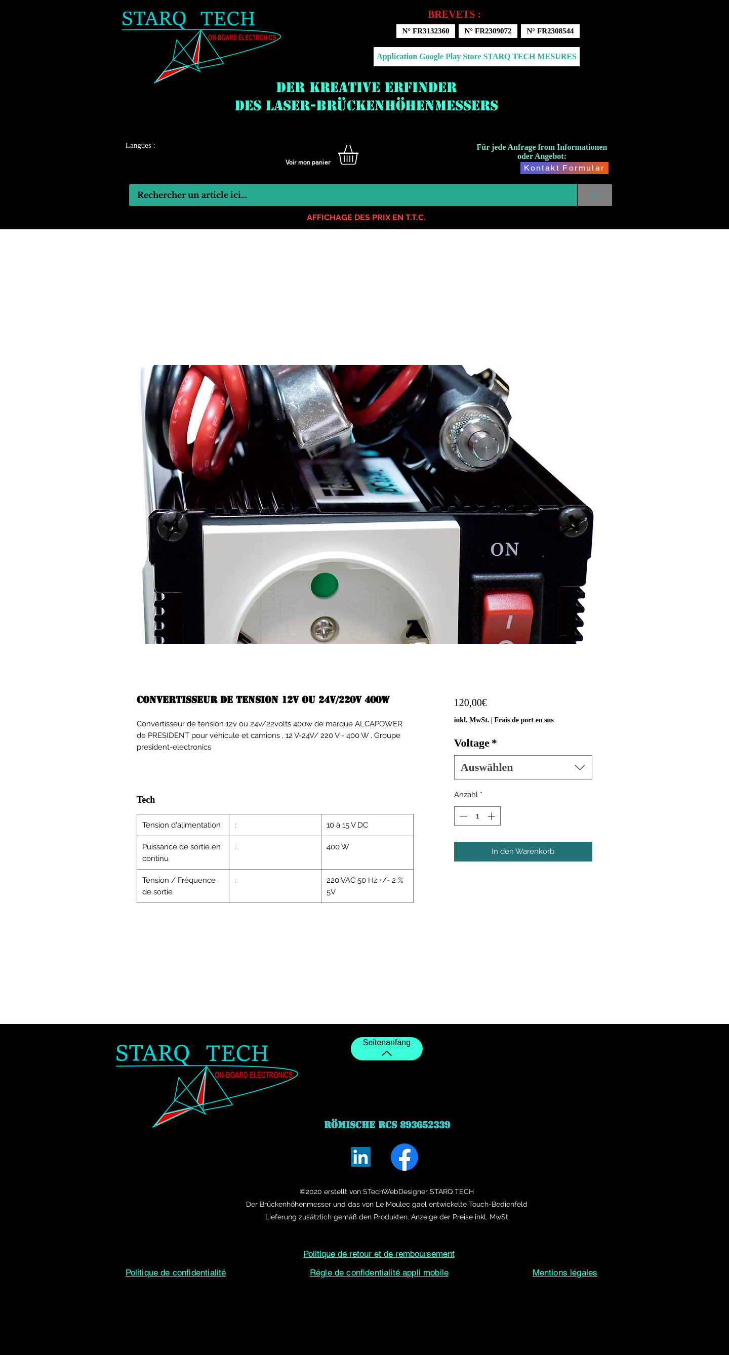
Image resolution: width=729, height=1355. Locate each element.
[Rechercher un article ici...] (346, 195)
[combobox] (523, 767)
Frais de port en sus (523, 720)
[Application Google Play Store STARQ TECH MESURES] (476, 57)
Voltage (475, 742)
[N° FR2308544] (550, 31)
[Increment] (492, 816)
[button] (360, 155)
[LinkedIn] (361, 1157)
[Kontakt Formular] (564, 168)
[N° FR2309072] (488, 31)
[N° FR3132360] (426, 31)
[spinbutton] (477, 816)
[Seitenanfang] (387, 1048)
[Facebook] (404, 1157)
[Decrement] (462, 816)
